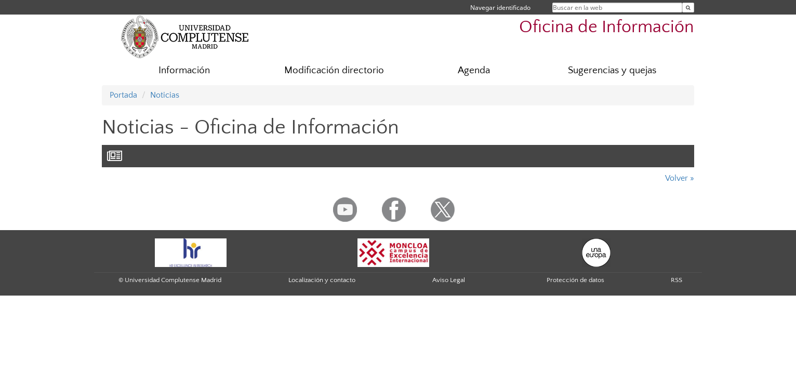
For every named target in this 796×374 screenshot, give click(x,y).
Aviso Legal (448, 280)
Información (184, 70)
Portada (123, 95)
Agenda (474, 70)
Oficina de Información (606, 27)
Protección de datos (575, 280)
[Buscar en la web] (688, 7)
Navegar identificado (500, 7)
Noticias (164, 95)
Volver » (679, 178)
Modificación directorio (334, 70)
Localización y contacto (321, 280)
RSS (676, 280)
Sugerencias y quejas (612, 70)
